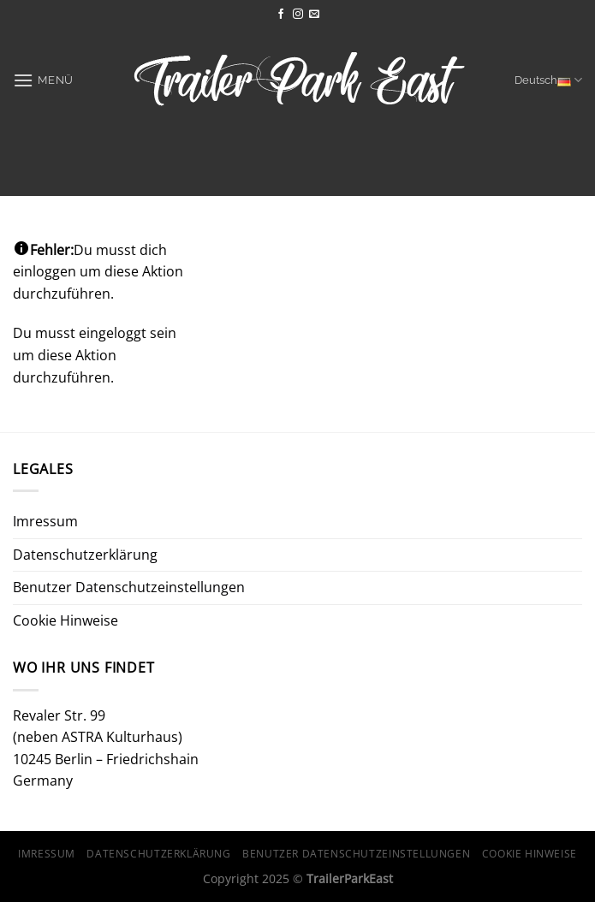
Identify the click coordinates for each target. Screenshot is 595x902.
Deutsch (548, 80)
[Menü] (43, 80)
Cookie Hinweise (65, 620)
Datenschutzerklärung (85, 554)
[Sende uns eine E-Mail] (314, 15)
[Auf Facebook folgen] (281, 15)
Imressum (45, 521)
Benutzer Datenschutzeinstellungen (129, 587)
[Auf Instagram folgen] (298, 15)
